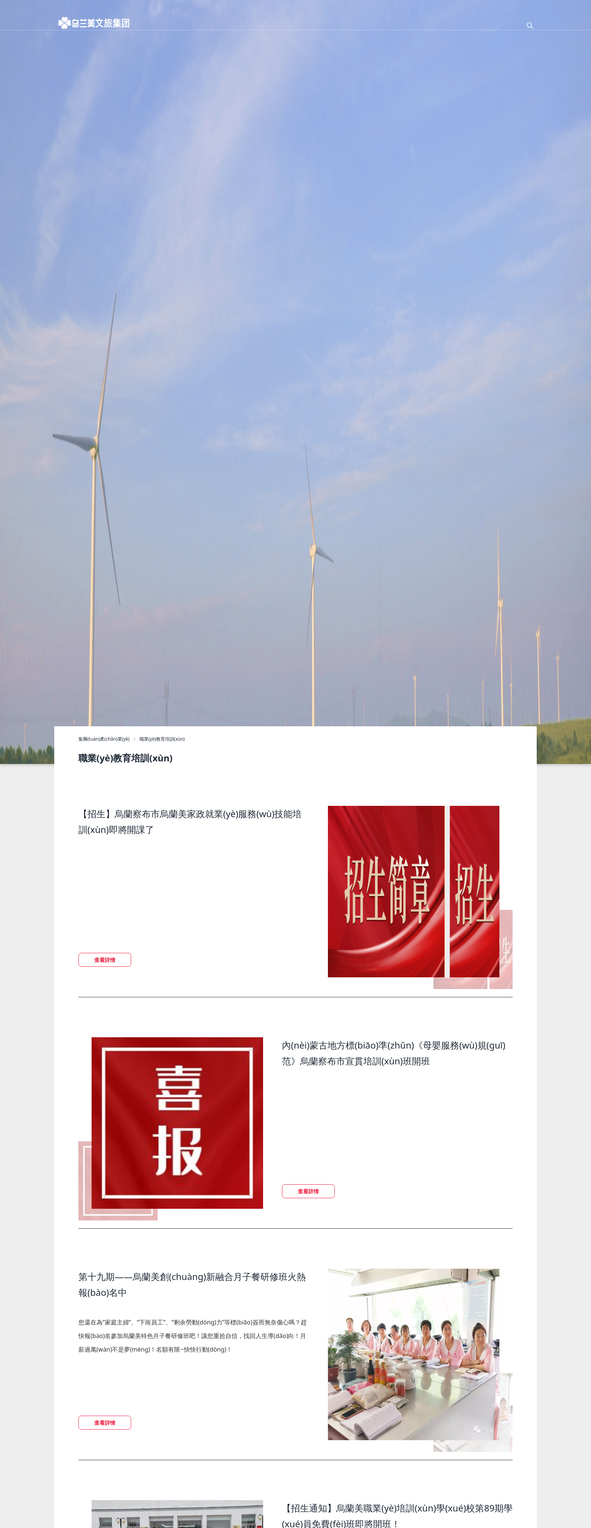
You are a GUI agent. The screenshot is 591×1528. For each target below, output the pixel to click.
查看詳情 (104, 959)
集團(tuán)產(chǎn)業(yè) (104, 739)
